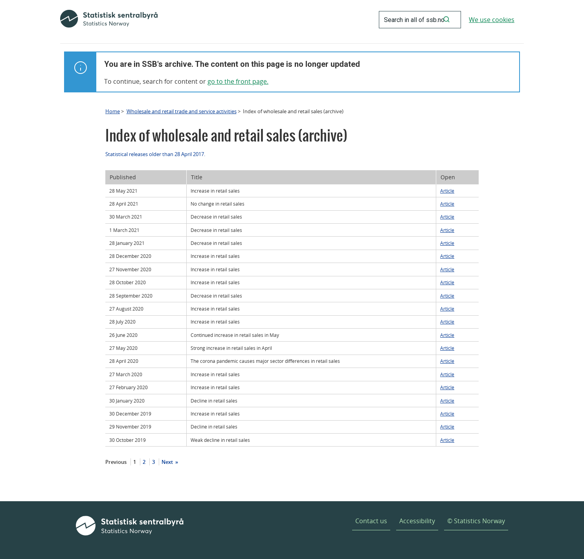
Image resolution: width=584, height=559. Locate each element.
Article (447, 191)
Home (112, 111)
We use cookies (491, 19)
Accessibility (417, 521)
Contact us (371, 521)
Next (168, 461)
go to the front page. (238, 81)
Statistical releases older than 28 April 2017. (155, 154)
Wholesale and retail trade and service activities (182, 111)
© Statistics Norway (476, 521)
